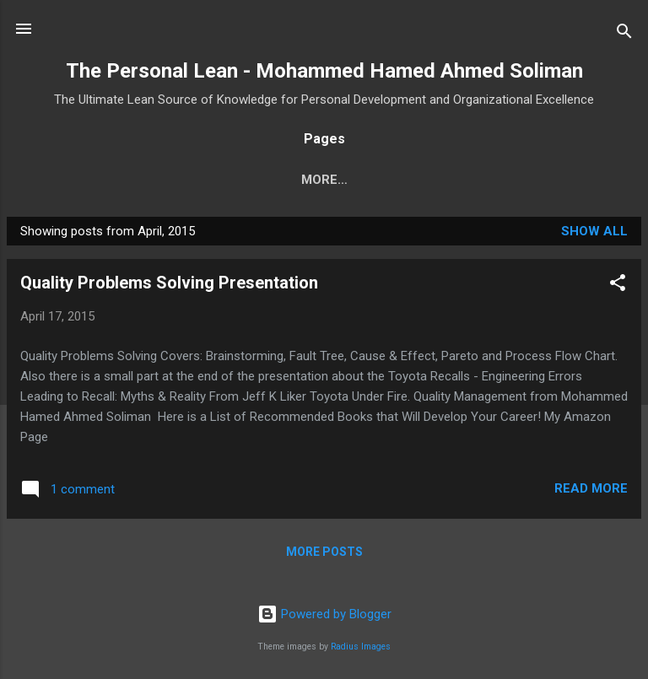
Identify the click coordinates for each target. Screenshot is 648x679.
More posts (324, 551)
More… (370, 179)
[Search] (624, 34)
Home (274, 179)
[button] (618, 285)
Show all (594, 231)
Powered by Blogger (324, 614)
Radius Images (361, 646)
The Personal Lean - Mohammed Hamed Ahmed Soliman (324, 71)
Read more (591, 488)
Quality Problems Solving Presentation (169, 282)
